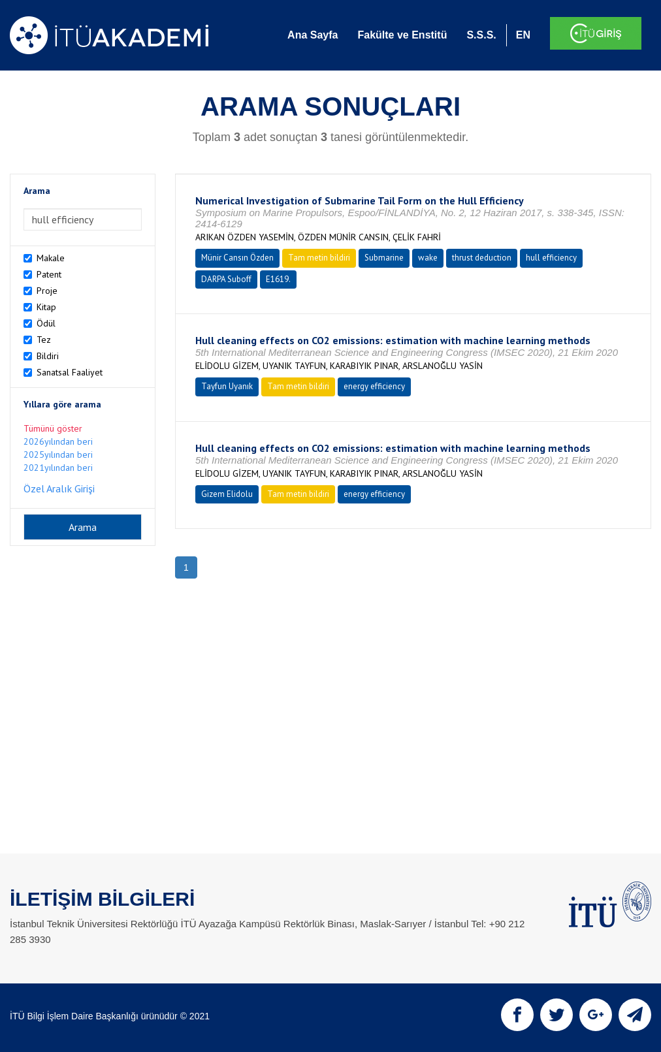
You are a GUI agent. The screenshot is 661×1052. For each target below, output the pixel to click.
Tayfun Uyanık (227, 386)
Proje (47, 290)
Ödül (46, 323)
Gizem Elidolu (227, 494)
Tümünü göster (53, 428)
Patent (49, 274)
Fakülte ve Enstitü (402, 34)
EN (523, 34)
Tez (44, 339)
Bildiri (48, 356)
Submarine (384, 257)
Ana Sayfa (312, 34)
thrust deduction (481, 257)
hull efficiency (551, 257)
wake (428, 257)
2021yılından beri (58, 467)
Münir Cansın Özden (237, 257)
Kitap (46, 307)
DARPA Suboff (226, 279)
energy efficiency (374, 386)
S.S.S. (481, 34)
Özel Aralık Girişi (59, 488)
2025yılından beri (58, 454)
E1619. (278, 279)
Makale (51, 258)
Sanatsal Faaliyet (70, 372)
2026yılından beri (58, 441)
